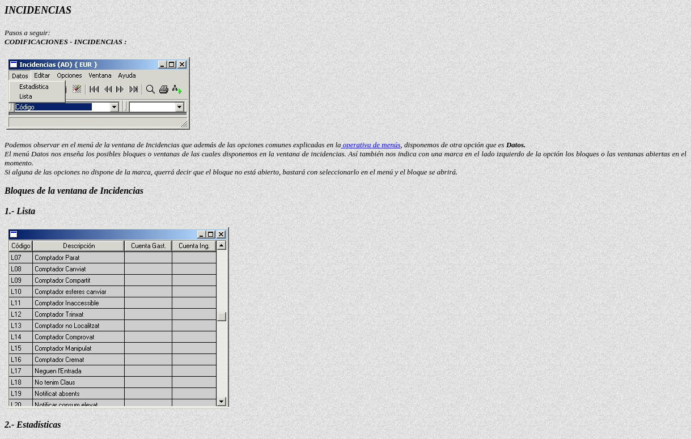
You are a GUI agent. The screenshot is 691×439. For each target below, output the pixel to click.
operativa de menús (371, 144)
